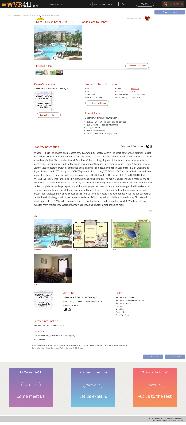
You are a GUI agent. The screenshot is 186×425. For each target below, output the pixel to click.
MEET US (31, 385)
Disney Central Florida (33, 15)
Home (9, 15)
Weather (119, 306)
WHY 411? (93, 385)
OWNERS (155, 385)
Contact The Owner (137, 65)
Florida (24, 15)
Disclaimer (180, 421)
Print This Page (122, 315)
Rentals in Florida (123, 303)
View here (135, 97)
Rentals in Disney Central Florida (130, 300)
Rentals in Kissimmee (125, 297)
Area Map (120, 309)
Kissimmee (45, 15)
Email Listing (121, 312)
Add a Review (39, 339)
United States (16, 15)
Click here (135, 88)
